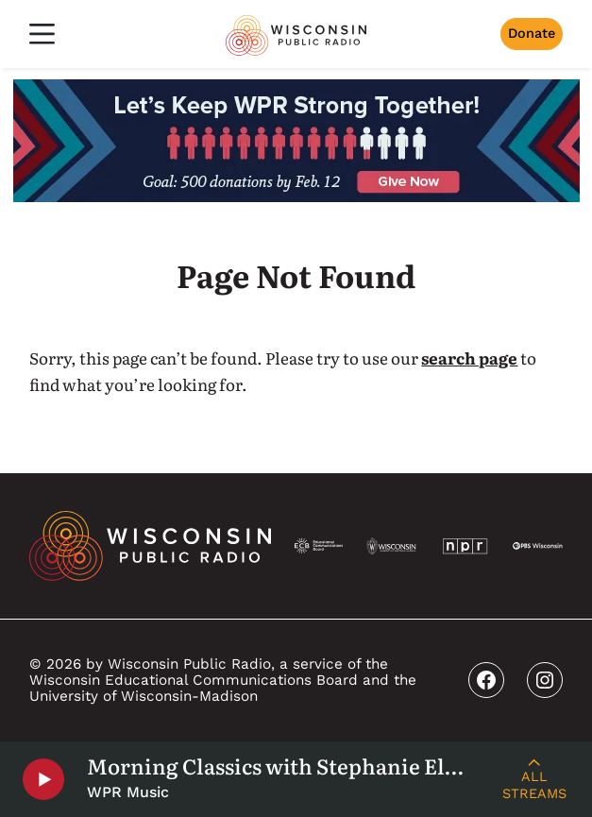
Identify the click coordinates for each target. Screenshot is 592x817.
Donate (531, 34)
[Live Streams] (534, 779)
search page (469, 357)
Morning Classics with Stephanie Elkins (281, 766)
